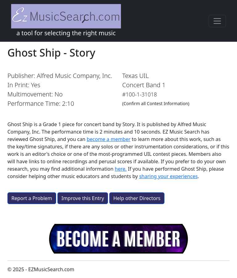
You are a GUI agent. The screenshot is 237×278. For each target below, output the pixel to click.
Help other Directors (136, 198)
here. (121, 168)
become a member (109, 139)
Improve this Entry (82, 198)
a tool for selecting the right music (66, 20)
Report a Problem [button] (31, 198)
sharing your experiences (168, 176)
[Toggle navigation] (217, 21)
